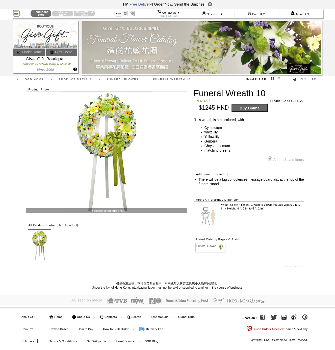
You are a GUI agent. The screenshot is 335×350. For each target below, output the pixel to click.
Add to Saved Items (286, 159)
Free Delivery (140, 4)
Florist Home (29, 52)
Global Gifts (186, 315)
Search (134, 315)
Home (55, 315)
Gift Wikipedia (96, 340)
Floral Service (125, 340)
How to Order (58, 328)
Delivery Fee (150, 328)
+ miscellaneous (293, 266)
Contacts (108, 315)
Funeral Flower (210, 246)
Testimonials (159, 315)
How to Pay (86, 328)
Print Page (306, 79)
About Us (81, 315)
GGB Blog (151, 340)
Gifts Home (61, 52)
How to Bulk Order (116, 328)
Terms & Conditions (63, 340)
